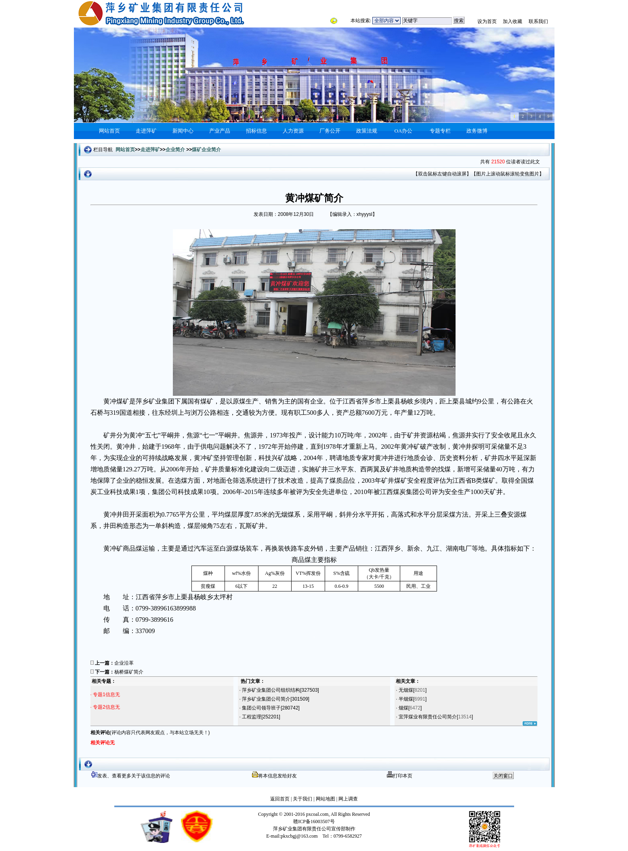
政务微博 (476, 131)
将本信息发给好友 (274, 776)
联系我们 (538, 21)
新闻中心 (182, 131)
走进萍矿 (146, 131)
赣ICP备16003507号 (314, 821)
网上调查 (347, 799)
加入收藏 (512, 21)
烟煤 (402, 708)
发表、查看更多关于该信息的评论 (130, 776)
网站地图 (325, 799)
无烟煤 (405, 690)
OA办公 (404, 131)
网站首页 (109, 131)
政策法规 (366, 131)
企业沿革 (124, 663)
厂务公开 (329, 131)
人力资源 (293, 131)
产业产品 (219, 131)
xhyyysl (364, 214)
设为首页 (487, 21)
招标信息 (256, 131)
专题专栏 (440, 131)
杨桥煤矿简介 (128, 672)
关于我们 (302, 799)
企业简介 (175, 149)
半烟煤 (405, 699)
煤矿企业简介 (206, 149)
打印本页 (399, 776)
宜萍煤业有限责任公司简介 (427, 717)
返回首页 (280, 799)
